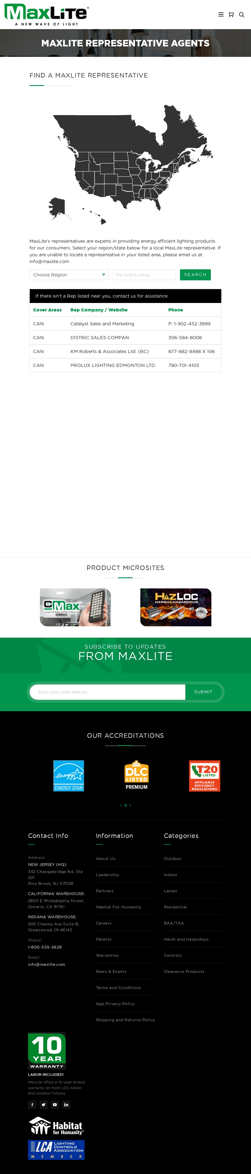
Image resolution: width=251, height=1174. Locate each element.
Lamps (170, 891)
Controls (173, 955)
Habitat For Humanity (118, 907)
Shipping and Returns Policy (125, 1020)
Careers (104, 923)
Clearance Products (184, 971)
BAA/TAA (174, 923)
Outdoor (173, 858)
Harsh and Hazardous (186, 939)
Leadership (107, 874)
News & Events (111, 971)
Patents (104, 939)
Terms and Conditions (118, 987)
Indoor (171, 874)
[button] (121, 805)
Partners (105, 891)
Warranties (107, 955)
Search (195, 274)
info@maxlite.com (46, 964)
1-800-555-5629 (45, 947)
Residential (175, 907)
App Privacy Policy (115, 1003)
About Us (106, 858)
